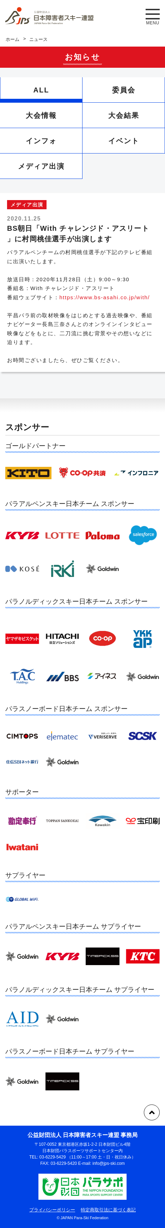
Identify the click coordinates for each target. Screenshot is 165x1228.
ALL (41, 90)
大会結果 (123, 115)
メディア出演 (41, 166)
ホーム (12, 39)
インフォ (41, 141)
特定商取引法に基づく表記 (108, 1209)
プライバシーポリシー (52, 1209)
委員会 (123, 90)
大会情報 (41, 115)
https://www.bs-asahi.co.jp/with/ (105, 297)
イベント (123, 141)
